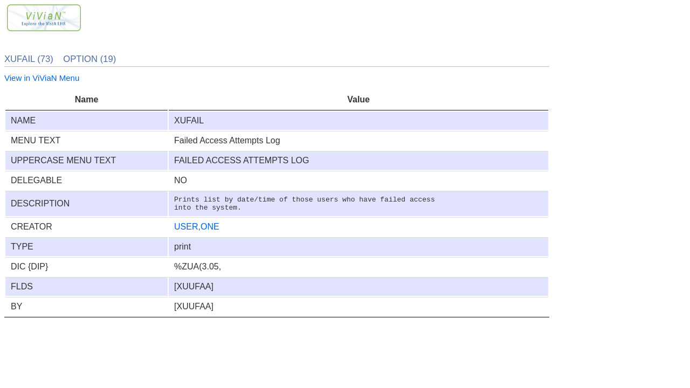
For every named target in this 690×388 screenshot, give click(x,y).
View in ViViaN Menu (41, 77)
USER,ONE (196, 229)
